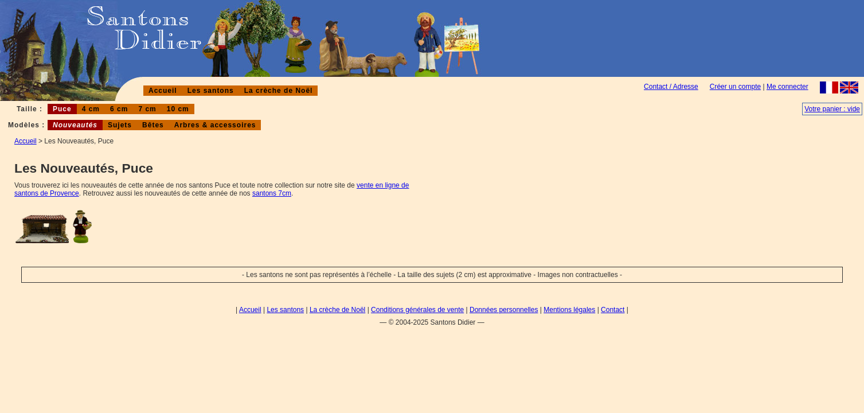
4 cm (91, 109)
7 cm (147, 109)
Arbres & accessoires (215, 125)
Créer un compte (735, 87)
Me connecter (787, 87)
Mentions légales (569, 310)
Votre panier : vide (832, 109)
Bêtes (153, 125)
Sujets (120, 125)
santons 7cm (271, 193)
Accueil (162, 91)
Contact (612, 310)
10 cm (178, 109)
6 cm (119, 109)
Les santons (210, 91)
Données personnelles (504, 310)
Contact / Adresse (671, 87)
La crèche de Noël (278, 91)
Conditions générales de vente (417, 310)
